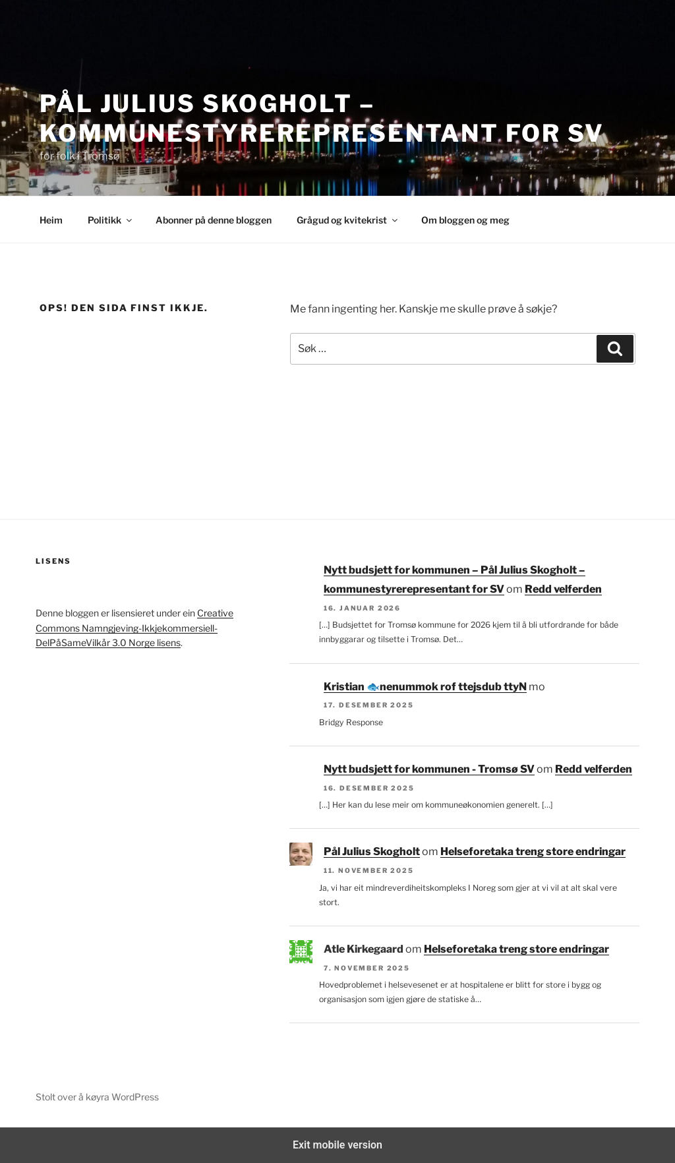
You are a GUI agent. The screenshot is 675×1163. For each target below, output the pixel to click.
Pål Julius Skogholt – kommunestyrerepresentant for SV (322, 118)
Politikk (111, 219)
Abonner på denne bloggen (214, 219)
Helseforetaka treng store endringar (533, 851)
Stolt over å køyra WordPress (97, 1096)
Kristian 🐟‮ (352, 686)
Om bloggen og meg (465, 219)
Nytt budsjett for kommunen (453, 686)
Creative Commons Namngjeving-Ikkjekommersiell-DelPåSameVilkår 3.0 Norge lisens (134, 627)
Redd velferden (563, 589)
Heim (51, 219)
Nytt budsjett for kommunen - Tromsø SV (429, 769)
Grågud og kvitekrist (348, 219)
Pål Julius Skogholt (372, 851)
